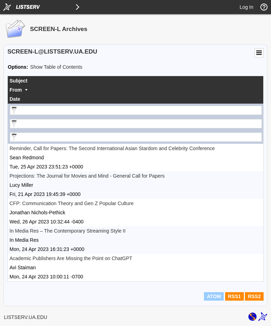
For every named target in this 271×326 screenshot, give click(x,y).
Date (15, 99)
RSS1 (234, 296)
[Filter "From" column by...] (136, 123)
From (16, 90)
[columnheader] (135, 80)
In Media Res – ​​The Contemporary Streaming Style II (68, 231)
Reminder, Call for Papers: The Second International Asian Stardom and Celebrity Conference (112, 148)
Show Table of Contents (56, 67)
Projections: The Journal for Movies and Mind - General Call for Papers (87, 176)
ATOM (214, 296)
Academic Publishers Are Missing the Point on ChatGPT (71, 258)
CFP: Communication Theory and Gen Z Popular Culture (71, 203)
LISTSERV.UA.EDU (25, 317)
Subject (19, 81)
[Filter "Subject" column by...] (136, 110)
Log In (246, 7)
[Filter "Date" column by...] (136, 137)
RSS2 (254, 296)
